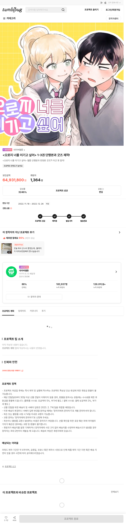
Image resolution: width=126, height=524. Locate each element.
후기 (43, 311)
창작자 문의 (34, 296)
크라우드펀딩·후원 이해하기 (12, 371)
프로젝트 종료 (71, 518)
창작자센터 (113, 18)
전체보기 (114, 492)
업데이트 (22, 311)
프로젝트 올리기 (92, 9)
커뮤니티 (34, 311)
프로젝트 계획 (8, 311)
